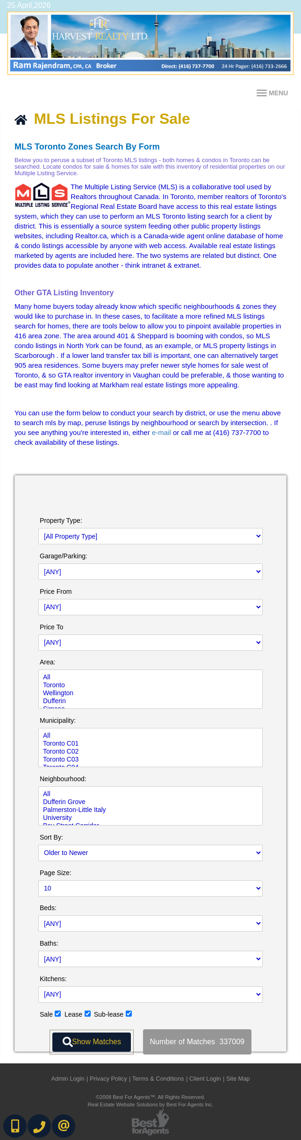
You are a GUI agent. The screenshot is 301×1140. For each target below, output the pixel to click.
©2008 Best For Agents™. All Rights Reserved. (150, 1097)
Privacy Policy (108, 1078)
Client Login (205, 1078)
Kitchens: (53, 979)
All (150, 677)
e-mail (161, 432)
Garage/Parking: (63, 556)
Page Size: (56, 872)
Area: (47, 662)
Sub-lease (108, 1014)
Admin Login (68, 1078)
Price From (56, 591)
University (150, 818)
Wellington (150, 693)
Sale (46, 1014)
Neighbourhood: (63, 779)
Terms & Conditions (158, 1078)
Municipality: (58, 720)
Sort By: (51, 837)
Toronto (150, 685)
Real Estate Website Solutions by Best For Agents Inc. (150, 1104)
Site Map (238, 1078)
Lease (73, 1014)
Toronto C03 (150, 759)
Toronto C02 (150, 751)
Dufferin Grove (150, 802)
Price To (51, 627)
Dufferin (150, 701)
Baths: (49, 943)
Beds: (48, 908)
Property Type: (61, 520)
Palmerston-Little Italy (150, 810)
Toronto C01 (150, 744)
